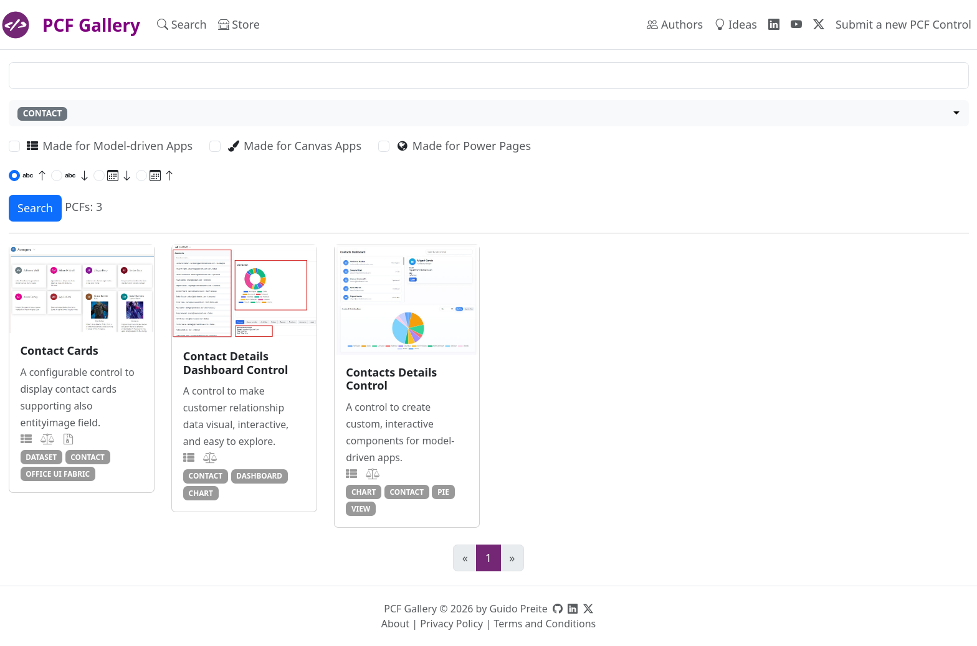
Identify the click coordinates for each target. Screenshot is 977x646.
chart (201, 493)
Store (239, 24)
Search (182, 24)
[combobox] (489, 113)
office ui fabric (58, 474)
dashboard (259, 475)
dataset (41, 457)
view (360, 508)
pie (443, 492)
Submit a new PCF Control (903, 24)
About (395, 623)
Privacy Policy (451, 623)
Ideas (735, 24)
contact (87, 457)
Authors (675, 24)
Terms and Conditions (544, 623)
